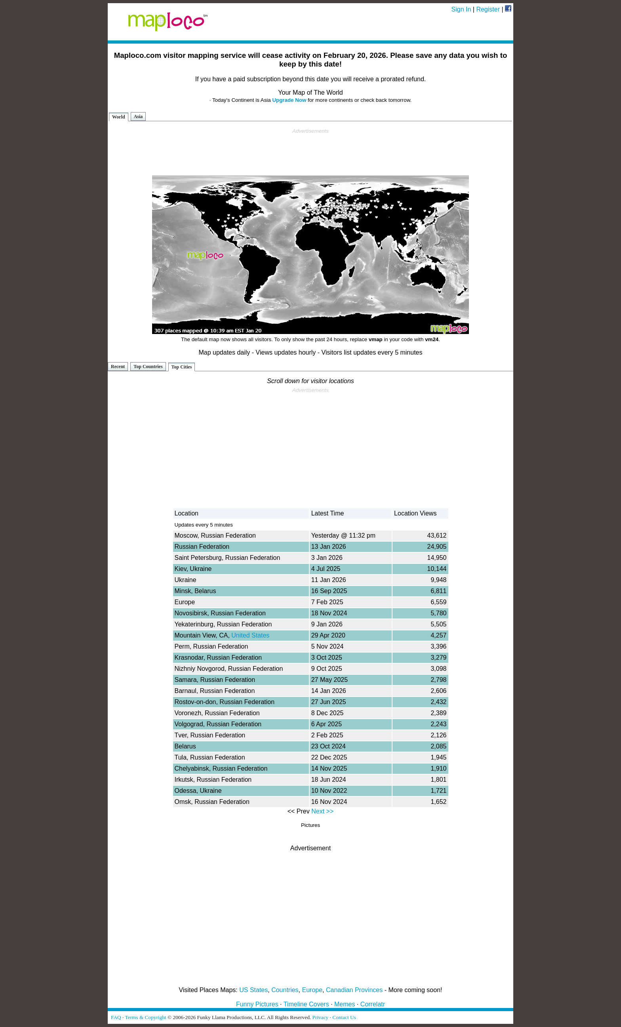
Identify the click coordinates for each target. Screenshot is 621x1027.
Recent (118, 366)
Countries (284, 990)
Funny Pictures (257, 1004)
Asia (138, 116)
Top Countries (147, 366)
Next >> (322, 811)
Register (488, 9)
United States (250, 635)
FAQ (116, 1017)
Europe (312, 990)
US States (253, 990)
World (118, 117)
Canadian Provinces (354, 990)
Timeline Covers (306, 1004)
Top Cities (181, 367)
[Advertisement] (310, 152)
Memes (344, 1004)
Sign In (461, 9)
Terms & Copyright (145, 1017)
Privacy (320, 1017)
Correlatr (372, 1004)
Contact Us (344, 1017)
